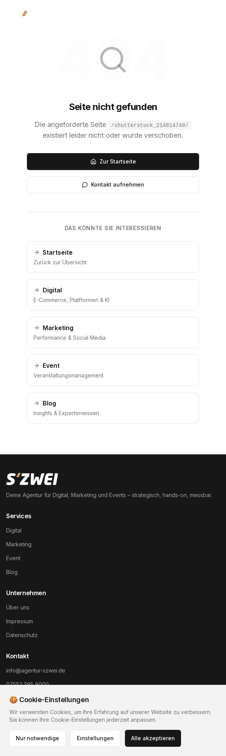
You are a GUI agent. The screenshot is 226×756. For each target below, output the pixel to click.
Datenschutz (22, 635)
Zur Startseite (113, 161)
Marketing (19, 544)
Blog (12, 572)
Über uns (17, 607)
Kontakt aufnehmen (113, 184)
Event (13, 558)
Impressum (19, 621)
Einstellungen (95, 738)
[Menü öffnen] (207, 18)
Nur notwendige (37, 738)
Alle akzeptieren (153, 738)
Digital (14, 530)
